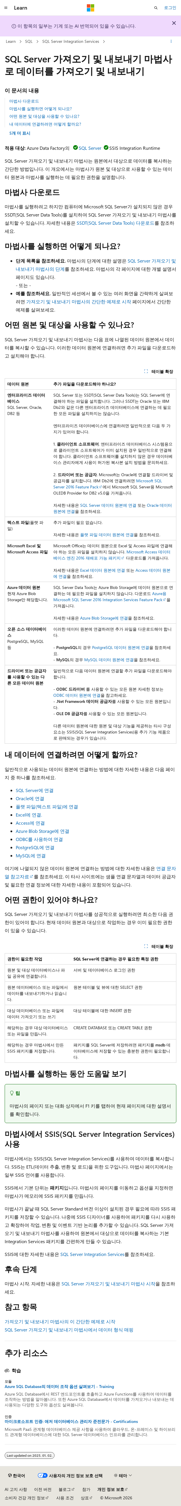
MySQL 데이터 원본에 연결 (109, 659)
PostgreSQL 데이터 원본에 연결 (120, 647)
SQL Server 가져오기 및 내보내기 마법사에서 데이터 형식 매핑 (69, 1329)
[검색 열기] (156, 8)
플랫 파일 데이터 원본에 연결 (107, 534)
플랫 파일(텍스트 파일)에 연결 (47, 806)
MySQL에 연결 (31, 855)
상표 (85, 1497)
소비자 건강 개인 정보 (25, 1497)
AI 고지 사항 (16, 1489)
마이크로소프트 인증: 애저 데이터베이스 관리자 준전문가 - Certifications (71, 1421)
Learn (11, 41)
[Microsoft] (90, 8)
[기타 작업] (171, 41)
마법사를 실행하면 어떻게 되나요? (40, 108)
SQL (29, 41)
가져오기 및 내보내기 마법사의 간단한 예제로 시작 (78, 301)
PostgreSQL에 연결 (35, 847)
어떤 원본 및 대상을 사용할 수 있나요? (44, 116)
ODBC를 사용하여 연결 (39, 839)
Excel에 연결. (29, 815)
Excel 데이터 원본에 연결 (102, 570)
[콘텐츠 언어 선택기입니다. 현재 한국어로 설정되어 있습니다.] (17, 1475)
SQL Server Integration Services (70, 41)
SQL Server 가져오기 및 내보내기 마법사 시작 (108, 1283)
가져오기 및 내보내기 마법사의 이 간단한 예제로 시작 (60, 1321)
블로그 (65, 1489)
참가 (86, 1489)
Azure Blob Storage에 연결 (104, 618)
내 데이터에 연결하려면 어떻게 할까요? (45, 124)
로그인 (170, 7)
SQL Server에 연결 (35, 790)
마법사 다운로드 (24, 101)
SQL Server (90, 148)
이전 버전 (43, 1489)
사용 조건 (65, 1497)
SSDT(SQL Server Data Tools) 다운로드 (115, 223)
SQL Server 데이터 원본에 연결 (108, 505)
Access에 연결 (30, 823)
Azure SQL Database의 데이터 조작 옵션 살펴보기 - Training (59, 1386)
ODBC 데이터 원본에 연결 (77, 695)
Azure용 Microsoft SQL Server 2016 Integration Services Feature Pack (109, 596)
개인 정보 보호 (110, 1489)
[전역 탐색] (6, 8)
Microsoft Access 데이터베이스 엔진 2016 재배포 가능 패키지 (112, 555)
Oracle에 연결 (30, 798)
